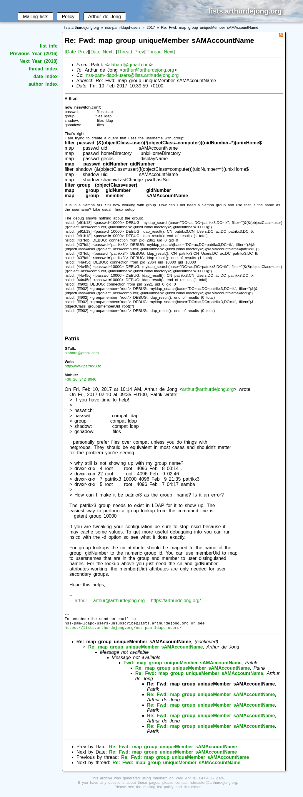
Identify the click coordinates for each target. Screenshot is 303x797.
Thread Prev (130, 51)
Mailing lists (35, 16)
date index (46, 76)
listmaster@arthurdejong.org (213, 786)
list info (49, 45)
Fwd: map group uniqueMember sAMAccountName (183, 666)
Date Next (101, 51)
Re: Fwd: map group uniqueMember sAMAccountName (209, 27)
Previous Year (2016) (34, 53)
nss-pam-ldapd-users (122, 27)
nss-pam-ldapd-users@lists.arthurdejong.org (132, 75)
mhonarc (160, 781)
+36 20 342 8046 (80, 379)
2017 (150, 27)
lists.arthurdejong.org (81, 27)
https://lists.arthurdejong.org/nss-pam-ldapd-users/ (123, 631)
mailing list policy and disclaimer (171, 790)
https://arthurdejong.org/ (176, 600)
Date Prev (77, 51)
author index (43, 84)
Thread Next (160, 51)
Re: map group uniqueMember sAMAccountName (145, 650)
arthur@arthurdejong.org (148, 69)
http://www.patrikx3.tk (83, 366)
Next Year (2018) (38, 61)
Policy (68, 16)
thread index (43, 68)
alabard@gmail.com (129, 64)
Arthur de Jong (104, 16)
